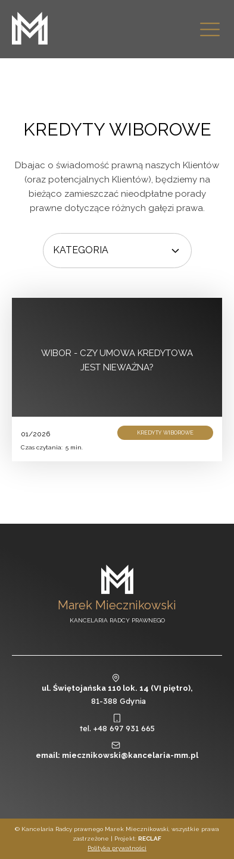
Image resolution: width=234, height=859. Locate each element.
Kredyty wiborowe (117, 129)
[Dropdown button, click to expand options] (117, 251)
